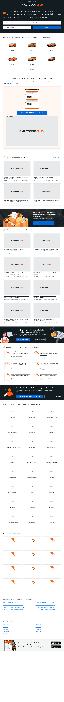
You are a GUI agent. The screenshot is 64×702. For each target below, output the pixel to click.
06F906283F (6, 631)
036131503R (38, 631)
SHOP (29, 1)
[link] (10, 83)
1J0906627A (38, 624)
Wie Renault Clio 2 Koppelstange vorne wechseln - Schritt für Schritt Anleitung (19, 352)
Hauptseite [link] (5, 8)
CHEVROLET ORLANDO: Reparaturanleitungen (13, 607)
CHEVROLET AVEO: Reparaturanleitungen (12, 602)
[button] (32, 131)
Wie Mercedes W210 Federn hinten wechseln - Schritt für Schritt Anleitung (19, 364)
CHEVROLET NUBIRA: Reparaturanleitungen (13, 609)
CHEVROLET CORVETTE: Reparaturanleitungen (46, 602)
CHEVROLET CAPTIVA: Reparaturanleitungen (13, 605)
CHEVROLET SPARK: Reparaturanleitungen (45, 609)
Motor (17, 8)
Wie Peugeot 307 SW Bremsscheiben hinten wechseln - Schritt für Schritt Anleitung (20, 374)
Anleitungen (12, 8)
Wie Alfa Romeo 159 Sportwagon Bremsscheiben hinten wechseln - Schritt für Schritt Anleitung (49, 353)
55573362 (5, 629)
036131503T (6, 624)
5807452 (5, 634)
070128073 (38, 629)
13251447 (5, 627)
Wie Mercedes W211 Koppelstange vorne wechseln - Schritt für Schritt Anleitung (49, 364)
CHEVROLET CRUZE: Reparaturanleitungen (45, 605)
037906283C (38, 627)
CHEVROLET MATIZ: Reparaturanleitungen (12, 612)
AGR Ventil (23, 8)
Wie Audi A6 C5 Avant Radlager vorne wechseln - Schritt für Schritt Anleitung (48, 374)
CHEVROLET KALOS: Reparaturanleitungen (45, 607)
